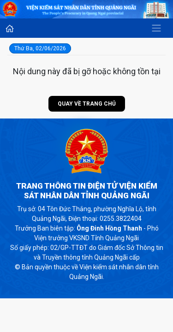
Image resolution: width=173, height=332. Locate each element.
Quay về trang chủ (87, 104)
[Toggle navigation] (156, 28)
